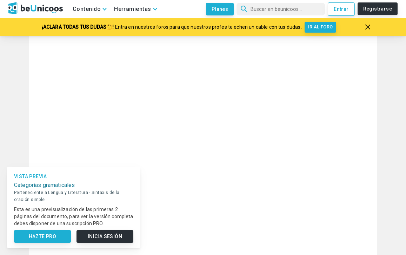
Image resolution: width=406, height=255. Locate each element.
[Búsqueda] (281, 9)
